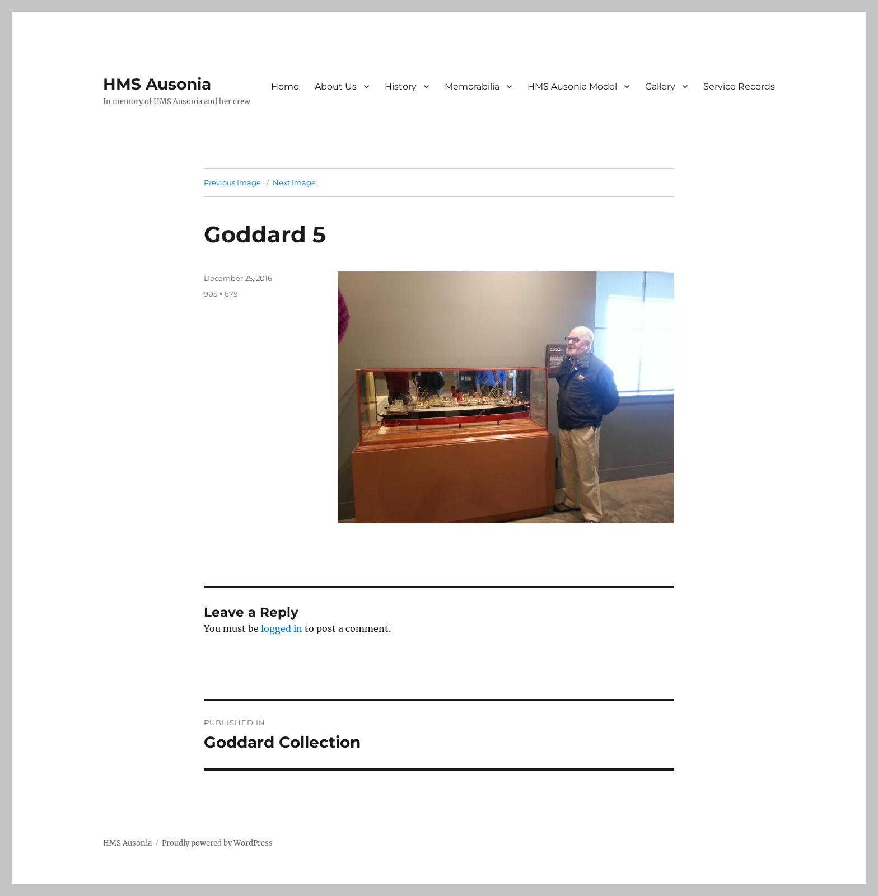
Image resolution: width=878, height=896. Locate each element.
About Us (336, 86)
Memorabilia (472, 86)
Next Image (294, 182)
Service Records (739, 86)
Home (285, 86)
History (401, 86)
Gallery (660, 86)
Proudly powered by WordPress (217, 843)
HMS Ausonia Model (572, 86)
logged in (281, 628)
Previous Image (232, 182)
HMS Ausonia (157, 83)
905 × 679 (221, 293)
